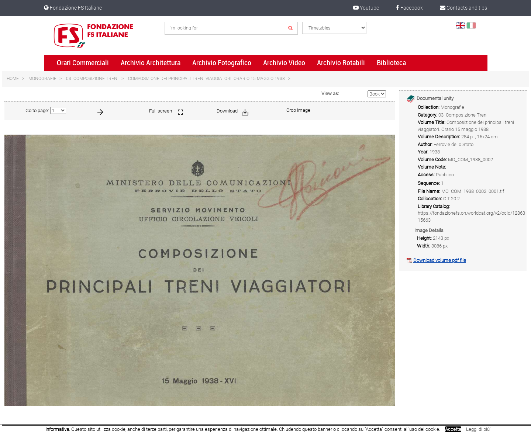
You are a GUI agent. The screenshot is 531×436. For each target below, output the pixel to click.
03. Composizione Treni (92, 78)
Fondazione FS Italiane (73, 8)
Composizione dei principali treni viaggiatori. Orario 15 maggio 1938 (206, 78)
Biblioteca (391, 62)
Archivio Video (284, 62)
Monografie (42, 78)
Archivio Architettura (150, 62)
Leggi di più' (478, 429)
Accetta (453, 429)
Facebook (409, 8)
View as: (330, 93)
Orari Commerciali (83, 62)
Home (13, 78)
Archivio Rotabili (341, 62)
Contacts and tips (463, 8)
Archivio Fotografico (221, 62)
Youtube (366, 8)
